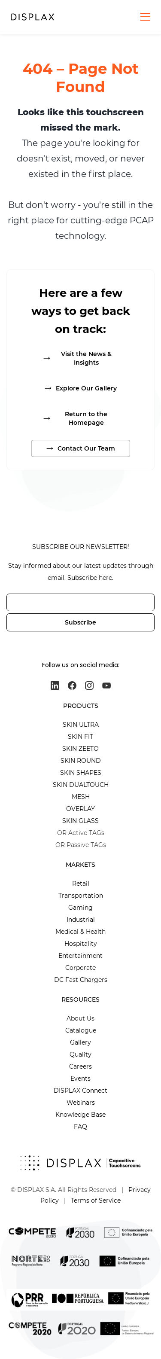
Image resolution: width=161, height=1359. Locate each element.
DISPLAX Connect (80, 1090)
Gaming (80, 907)
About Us (80, 1018)
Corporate (80, 968)
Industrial (81, 919)
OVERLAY (80, 809)
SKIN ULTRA (81, 724)
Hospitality (80, 944)
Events (80, 1078)
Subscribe (80, 622)
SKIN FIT (80, 736)
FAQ (80, 1126)
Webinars (81, 1102)
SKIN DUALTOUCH (81, 785)
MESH (81, 797)
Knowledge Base (80, 1114)
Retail (80, 883)
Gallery (80, 1042)
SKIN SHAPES (80, 773)
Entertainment (80, 956)
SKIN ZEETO (80, 749)
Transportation (80, 895)
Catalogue (80, 1030)
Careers (80, 1066)
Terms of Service (96, 1200)
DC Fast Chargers (80, 980)
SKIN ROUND (81, 761)
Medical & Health (80, 931)
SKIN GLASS (80, 821)
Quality (80, 1054)
